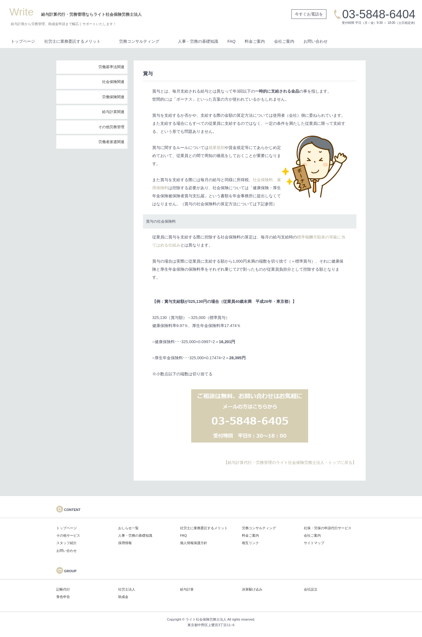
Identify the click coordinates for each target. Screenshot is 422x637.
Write (21, 12)
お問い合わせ (316, 41)
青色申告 (63, 597)
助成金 (123, 597)
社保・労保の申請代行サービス (327, 528)
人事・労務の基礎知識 (198, 41)
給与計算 (187, 589)
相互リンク (250, 543)
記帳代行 (63, 589)
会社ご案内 (284, 41)
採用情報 (125, 543)
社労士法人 (126, 589)
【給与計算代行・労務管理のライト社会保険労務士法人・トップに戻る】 (290, 462)
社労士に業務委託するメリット (72, 41)
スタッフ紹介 (66, 543)
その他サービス (68, 535)
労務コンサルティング (139, 41)
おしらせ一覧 (128, 528)
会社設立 (310, 589)
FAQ (231, 41)
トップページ (23, 41)
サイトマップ (314, 543)
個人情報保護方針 (193, 543)
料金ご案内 (255, 41)
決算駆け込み (252, 589)
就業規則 (217, 147)
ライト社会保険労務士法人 (206, 619)
